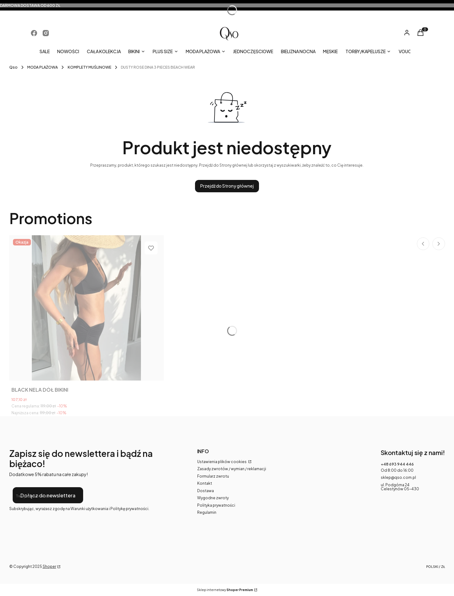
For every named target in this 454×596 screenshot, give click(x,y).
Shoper (49, 566)
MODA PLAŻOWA (42, 67)
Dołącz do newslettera (47, 495)
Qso (13, 67)
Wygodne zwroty (213, 498)
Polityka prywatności (216, 505)
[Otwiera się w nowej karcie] (34, 33)
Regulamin (206, 512)
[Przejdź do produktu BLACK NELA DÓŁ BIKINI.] (86, 308)
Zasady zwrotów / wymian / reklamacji (231, 469)
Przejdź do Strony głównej (227, 186)
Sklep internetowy (225, 590)
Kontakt (204, 483)
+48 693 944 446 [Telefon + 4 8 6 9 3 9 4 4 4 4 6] (397, 464)
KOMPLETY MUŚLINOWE (89, 67)
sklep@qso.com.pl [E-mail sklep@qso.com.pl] (398, 477)
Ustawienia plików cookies (222, 462)
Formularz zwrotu (213, 476)
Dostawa (205, 491)
